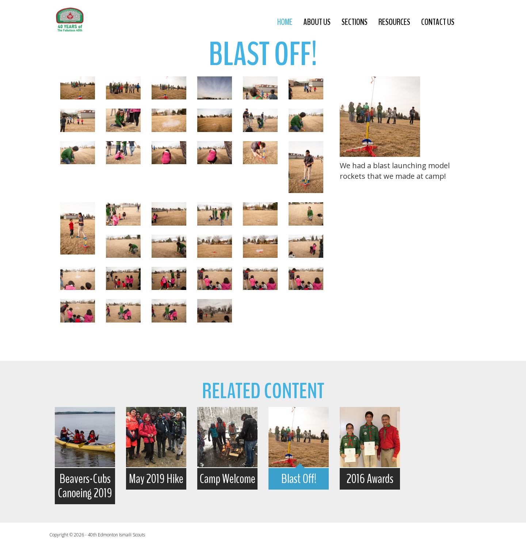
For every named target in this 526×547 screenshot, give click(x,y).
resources (394, 22)
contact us (437, 22)
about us (317, 22)
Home (285, 22)
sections (354, 22)
